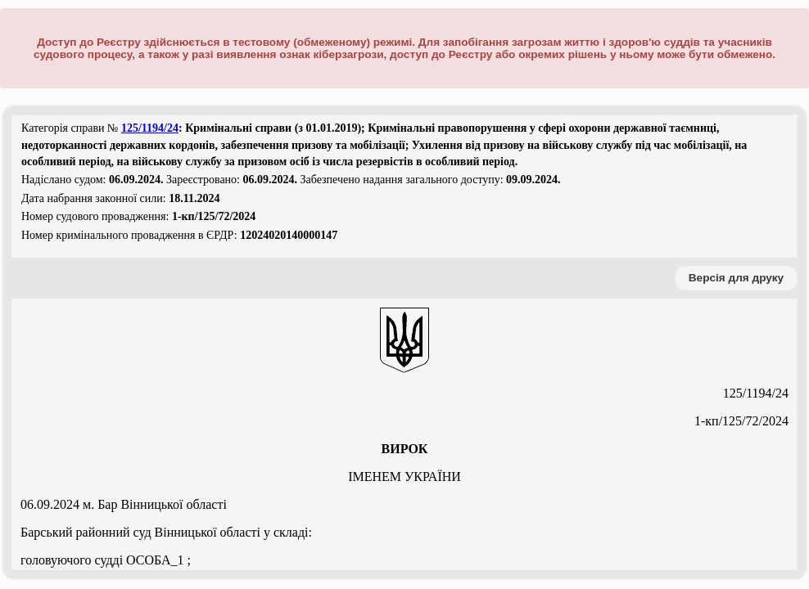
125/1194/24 (150, 128)
